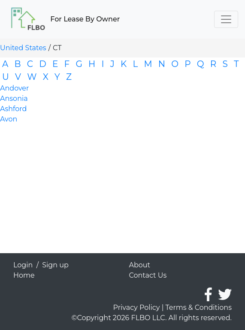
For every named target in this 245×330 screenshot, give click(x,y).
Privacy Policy (136, 307)
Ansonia (14, 98)
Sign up (55, 265)
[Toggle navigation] (226, 19)
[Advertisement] (122, 193)
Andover (14, 88)
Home (24, 275)
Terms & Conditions (199, 307)
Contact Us (148, 275)
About (140, 265)
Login (23, 265)
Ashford (13, 109)
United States (23, 48)
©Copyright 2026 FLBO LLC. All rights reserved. (152, 318)
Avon (8, 119)
